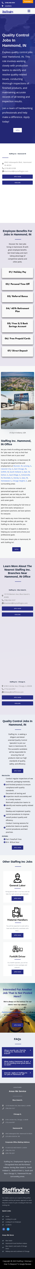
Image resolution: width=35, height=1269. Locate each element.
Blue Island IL (17, 1100)
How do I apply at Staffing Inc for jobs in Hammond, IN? (15, 1073)
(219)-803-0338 (12, 1015)
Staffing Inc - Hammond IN (17, 154)
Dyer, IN (27, 472)
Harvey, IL (17, 478)
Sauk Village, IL (14, 475)
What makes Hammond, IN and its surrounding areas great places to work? (17, 1063)
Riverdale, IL (8, 478)
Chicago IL (17, 1114)
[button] (29, 11)
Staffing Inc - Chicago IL (17, 682)
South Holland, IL (16, 472)
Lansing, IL (27, 466)
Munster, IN (17, 466)
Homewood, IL (6, 481)
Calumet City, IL (7, 469)
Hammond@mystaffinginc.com (14, 1012)
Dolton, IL (4, 475)
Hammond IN (17, 1128)
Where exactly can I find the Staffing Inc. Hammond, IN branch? (15, 1052)
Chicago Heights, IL (20, 481)
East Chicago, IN (20, 469)
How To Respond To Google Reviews (17, 1264)
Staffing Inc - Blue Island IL (17, 590)
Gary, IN (25, 478)
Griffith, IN (5, 472)
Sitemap (28, 1261)
